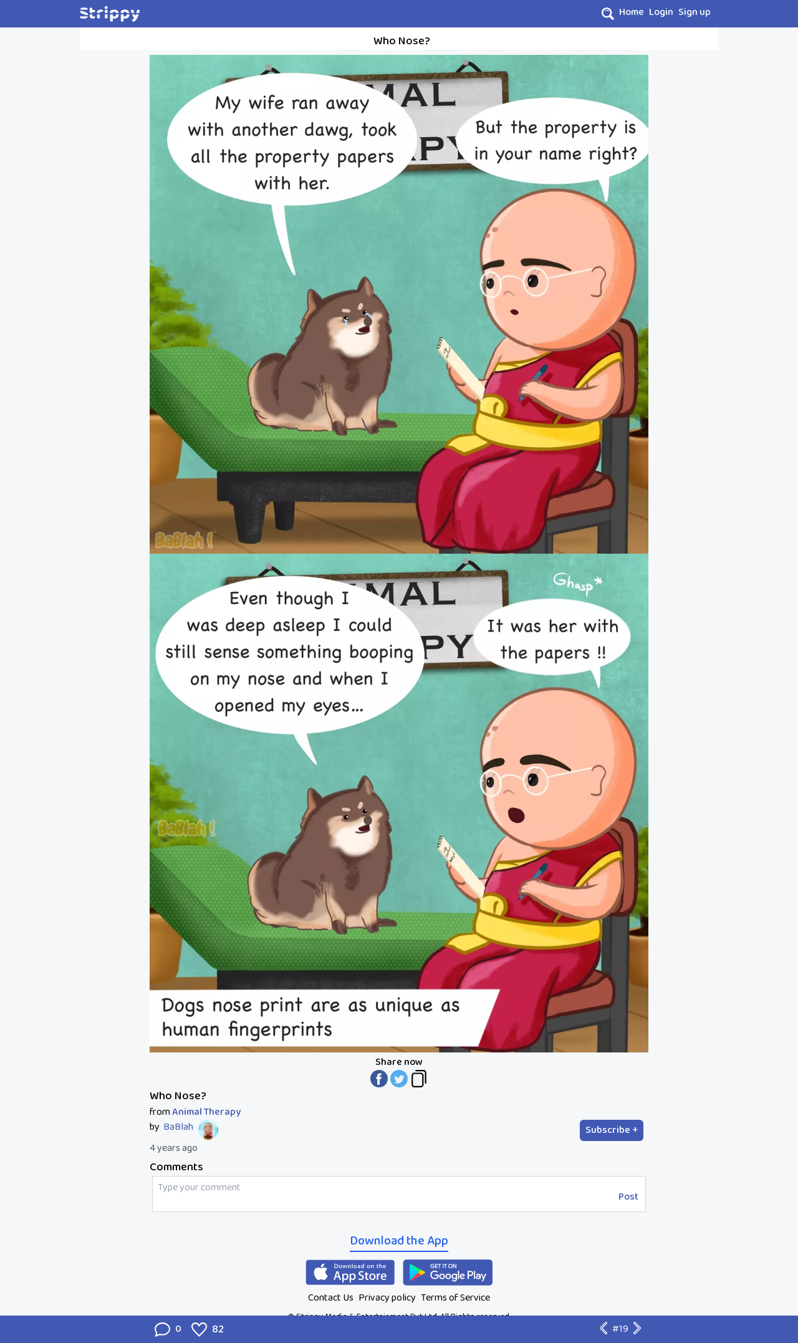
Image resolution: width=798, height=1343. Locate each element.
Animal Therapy (206, 1112)
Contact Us (330, 1298)
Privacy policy (387, 1298)
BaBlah (178, 1127)
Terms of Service (455, 1298)
